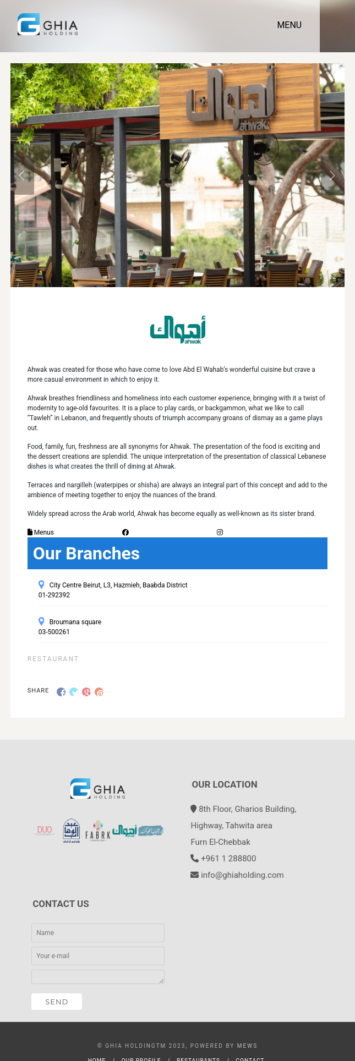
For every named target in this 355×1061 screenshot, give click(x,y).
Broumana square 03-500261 (70, 627)
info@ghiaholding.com (242, 875)
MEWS (247, 1046)
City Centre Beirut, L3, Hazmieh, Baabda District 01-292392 (113, 590)
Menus (41, 532)
